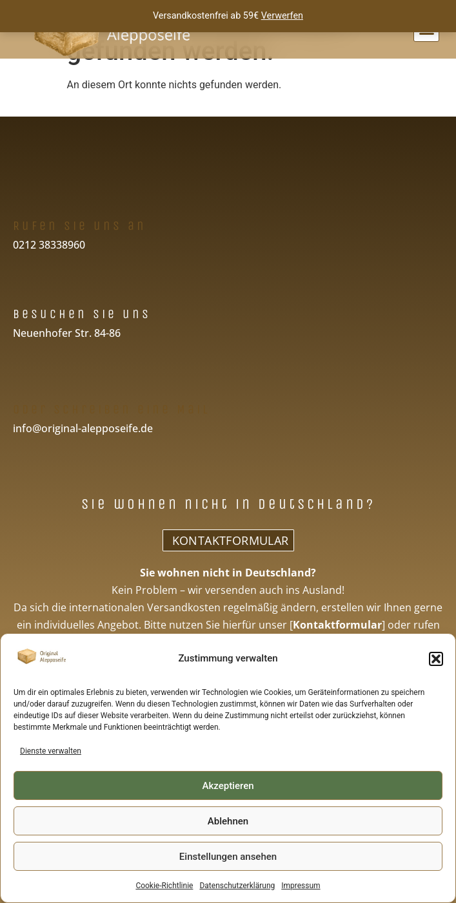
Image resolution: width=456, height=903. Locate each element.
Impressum (300, 885)
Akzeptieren (227, 786)
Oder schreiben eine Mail (111, 409)
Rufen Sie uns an (79, 225)
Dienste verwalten (50, 751)
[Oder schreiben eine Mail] (24, 381)
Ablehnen (228, 821)
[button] (436, 658)
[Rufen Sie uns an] (24, 197)
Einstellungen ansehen (228, 856)
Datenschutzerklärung (237, 885)
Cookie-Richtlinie (164, 885)
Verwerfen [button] (282, 15)
